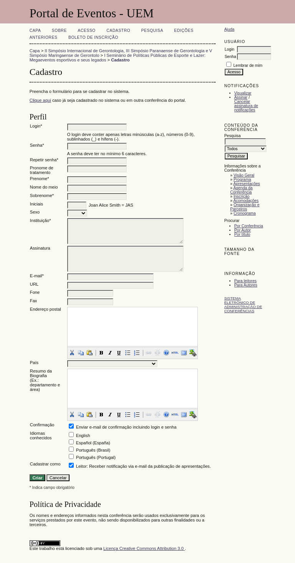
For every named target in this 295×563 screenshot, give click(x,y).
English (83, 435)
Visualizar (243, 93)
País (34, 362)
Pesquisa (152, 30)
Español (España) (93, 442)
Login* (36, 126)
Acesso (86, 30)
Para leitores (245, 281)
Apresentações (246, 184)
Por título (242, 234)
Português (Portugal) (96, 457)
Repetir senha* (44, 159)
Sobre (59, 30)
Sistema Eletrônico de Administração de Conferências (243, 304)
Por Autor (242, 230)
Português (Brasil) (93, 450)
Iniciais (36, 204)
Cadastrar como (45, 464)
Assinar (241, 97)
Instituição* (40, 220)
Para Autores (245, 285)
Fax (33, 300)
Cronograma (245, 213)
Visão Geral (244, 175)
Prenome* (39, 178)
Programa (242, 179)
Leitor (81, 466)
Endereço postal (45, 309)
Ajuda (229, 29)
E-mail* (37, 275)
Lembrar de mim (248, 65)
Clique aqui (40, 100)
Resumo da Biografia (41, 373)
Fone (35, 292)
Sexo (35, 212)
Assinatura (40, 248)
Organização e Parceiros (244, 207)
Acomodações (246, 201)
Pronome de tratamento (41, 170)
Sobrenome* (42, 195)
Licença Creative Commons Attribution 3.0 (144, 548)
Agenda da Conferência (241, 190)
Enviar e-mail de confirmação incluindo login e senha (126, 427)
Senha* (37, 145)
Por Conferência (248, 226)
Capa (35, 30)
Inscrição (242, 196)
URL (34, 284)
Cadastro (118, 30)
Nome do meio (44, 187)
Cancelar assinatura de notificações (246, 105)
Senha (230, 57)
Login (229, 49)
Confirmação (42, 424)
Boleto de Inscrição (93, 37)
